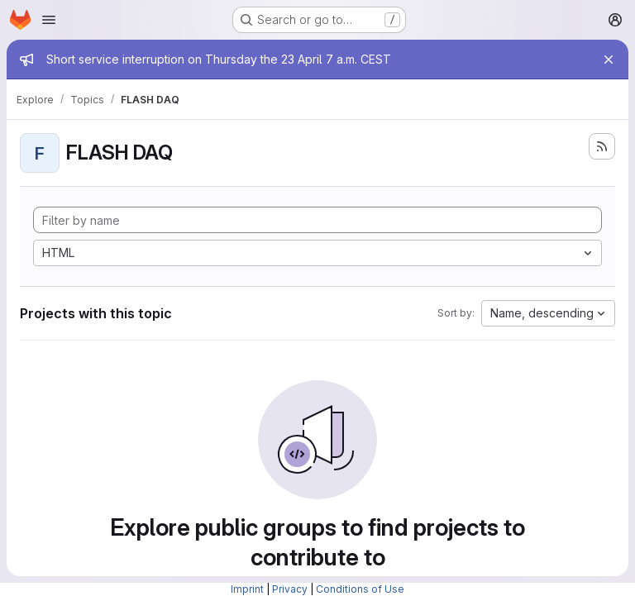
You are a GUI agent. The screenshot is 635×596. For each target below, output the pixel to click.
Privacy (290, 589)
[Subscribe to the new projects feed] (602, 146)
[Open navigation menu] (49, 20)
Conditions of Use (360, 589)
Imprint (247, 589)
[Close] (608, 59)
